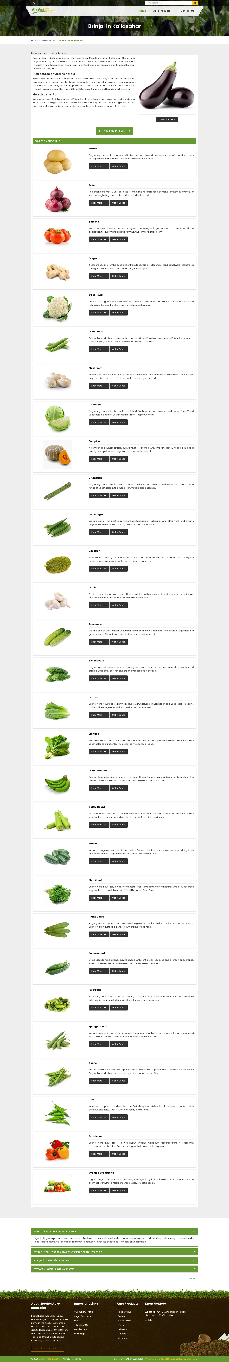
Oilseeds (122, 1329)
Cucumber (95, 624)
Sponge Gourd (98, 1026)
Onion (92, 185)
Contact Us (187, 11)
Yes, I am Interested (114, 131)
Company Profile (83, 1311)
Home (142, 11)
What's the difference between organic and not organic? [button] (67, 1251)
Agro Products (163, 11)
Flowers (121, 1333)
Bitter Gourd (96, 660)
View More (123, 1338)
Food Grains (124, 1311)
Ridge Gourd (96, 916)
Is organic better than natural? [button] (52, 1260)
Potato (93, 148)
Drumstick (95, 477)
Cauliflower (96, 295)
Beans (93, 1063)
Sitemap (79, 1333)
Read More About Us (47, 1348)
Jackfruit (94, 551)
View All (191, 1278)
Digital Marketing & (170, 1359)
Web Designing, (152, 1359)
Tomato (94, 221)
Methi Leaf (95, 880)
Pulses (121, 1316)
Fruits (120, 1324)
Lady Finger (96, 514)
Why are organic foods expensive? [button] (53, 1269)
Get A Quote (167, 119)
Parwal (93, 843)
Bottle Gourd (97, 807)
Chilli (92, 1099)
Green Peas (96, 331)
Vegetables (48, 40)
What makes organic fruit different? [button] (54, 1231)
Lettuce (93, 697)
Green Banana (98, 770)
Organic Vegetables (101, 1172)
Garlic (92, 587)
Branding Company (188, 1359)
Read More (98, 166)
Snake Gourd (97, 953)
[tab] (114, 1231)
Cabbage (95, 404)
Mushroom (95, 368)
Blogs (77, 1320)
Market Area (81, 1329)
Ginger (93, 258)
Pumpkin (94, 441)
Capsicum (95, 1136)
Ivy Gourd (95, 990)
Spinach (94, 734)
